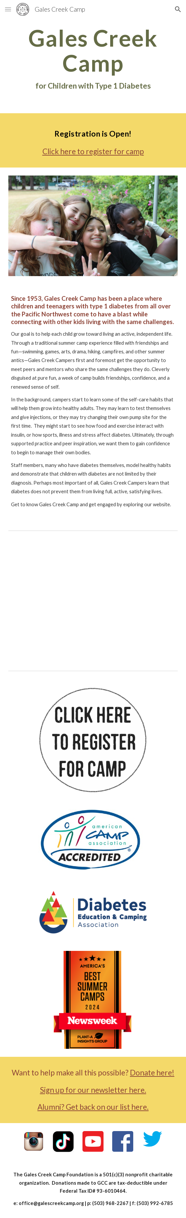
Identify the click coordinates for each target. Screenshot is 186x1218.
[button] (8, 9)
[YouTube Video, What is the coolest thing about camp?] (93, 599)
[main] (93, 59)
